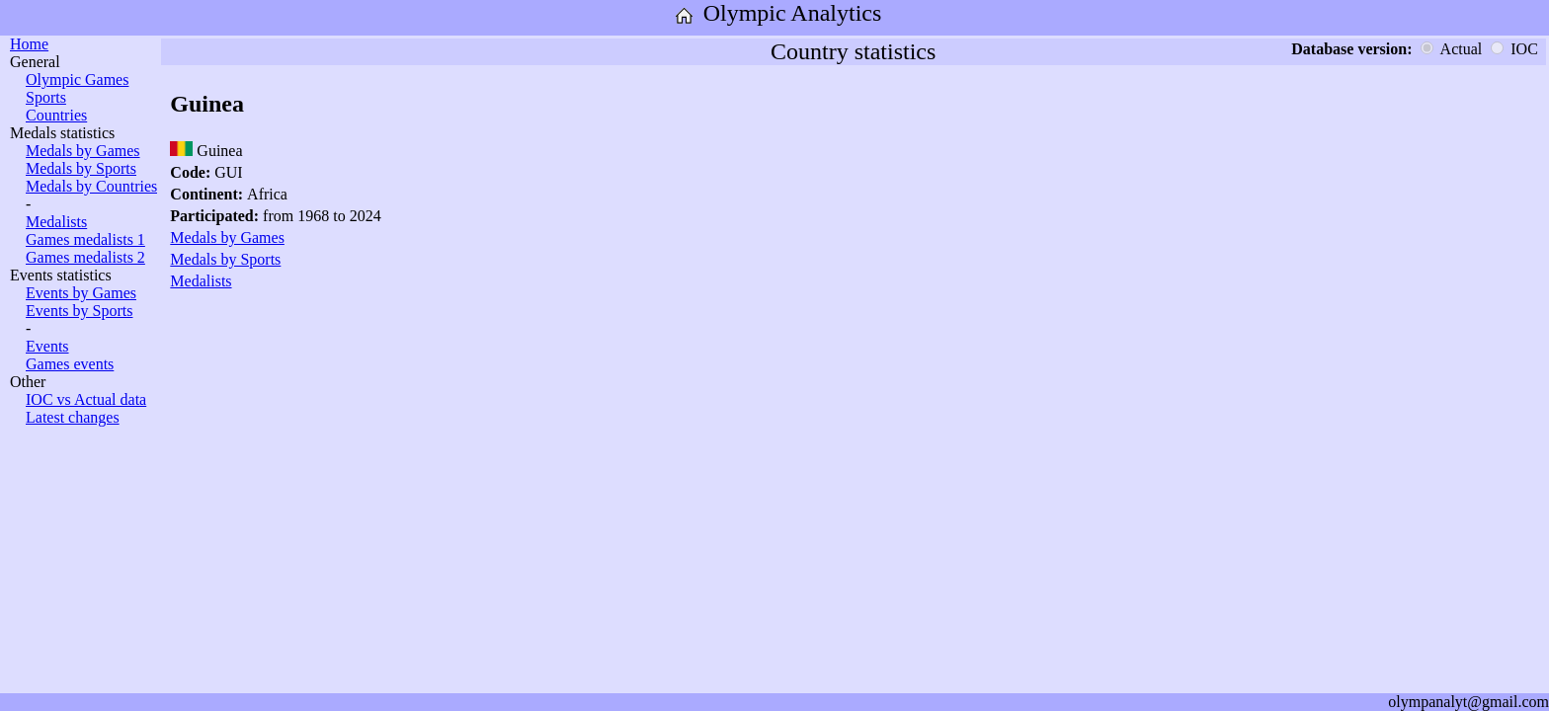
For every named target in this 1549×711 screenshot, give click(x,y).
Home (29, 44)
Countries (56, 115)
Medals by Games (83, 150)
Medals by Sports (81, 168)
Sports (46, 97)
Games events (70, 364)
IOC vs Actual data (86, 399)
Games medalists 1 (85, 239)
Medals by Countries (91, 186)
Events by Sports (79, 310)
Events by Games (81, 292)
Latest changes (73, 417)
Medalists (56, 221)
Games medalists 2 (85, 257)
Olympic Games (77, 79)
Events (47, 346)
